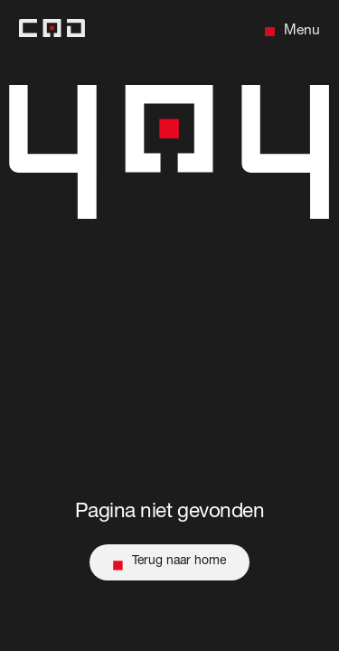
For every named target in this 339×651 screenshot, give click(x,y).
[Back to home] (52, 32)
